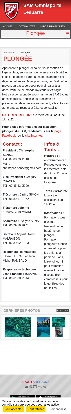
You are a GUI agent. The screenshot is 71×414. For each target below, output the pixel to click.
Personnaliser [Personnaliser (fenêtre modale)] (59, 409)
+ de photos (62, 310)
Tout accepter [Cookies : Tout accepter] (14, 409)
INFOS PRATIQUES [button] (52, 26)
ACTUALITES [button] (27, 26)
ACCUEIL (8, 26)
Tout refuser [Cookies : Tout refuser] (36, 409)
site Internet (33, 135)
